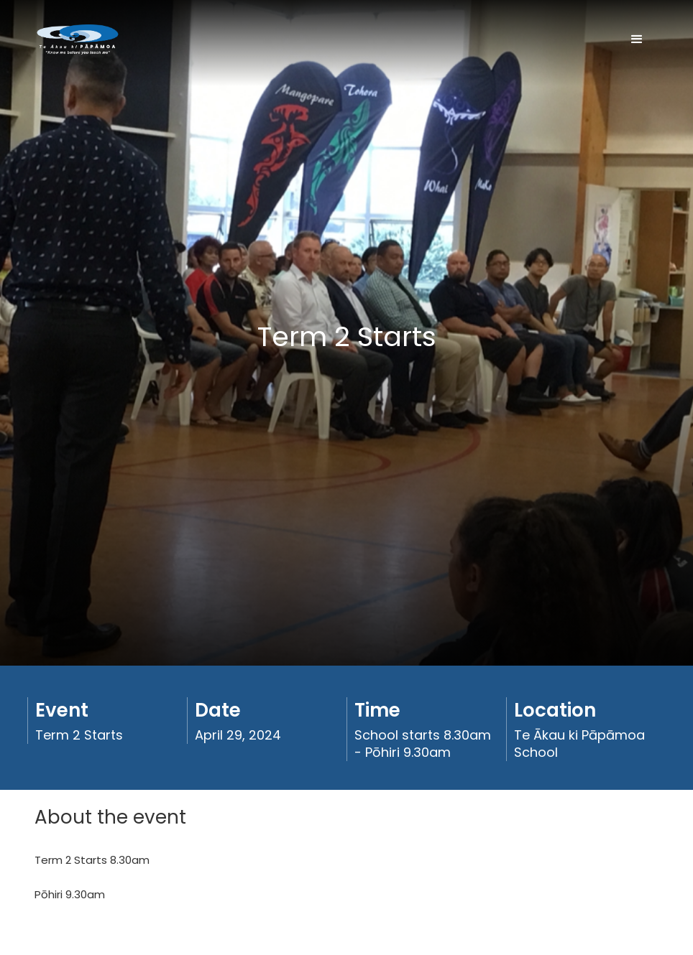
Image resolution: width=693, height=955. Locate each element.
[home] (78, 39)
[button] (636, 39)
